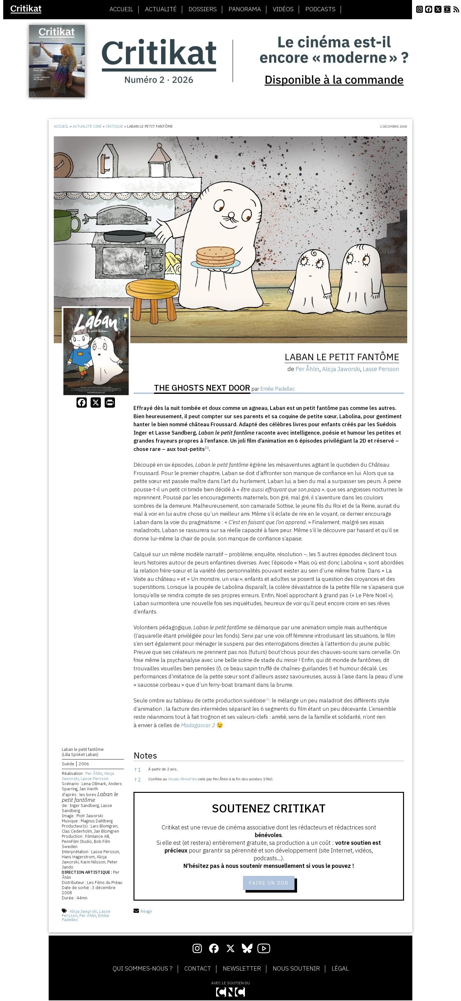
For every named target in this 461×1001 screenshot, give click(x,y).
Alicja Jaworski (83, 912)
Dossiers (203, 9)
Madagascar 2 (198, 725)
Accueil (121, 9)
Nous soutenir (296, 969)
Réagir (142, 912)
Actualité (161, 9)
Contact (197, 969)
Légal (340, 969)
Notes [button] (145, 755)
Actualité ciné (87, 126)
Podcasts (320, 9)
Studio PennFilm (182, 778)
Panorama (245, 9)
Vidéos (283, 9)
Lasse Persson (95, 779)
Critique (114, 126)
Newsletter (242, 969)
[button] (207, 449)
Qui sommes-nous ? (143, 969)
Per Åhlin (93, 774)
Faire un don (268, 883)
